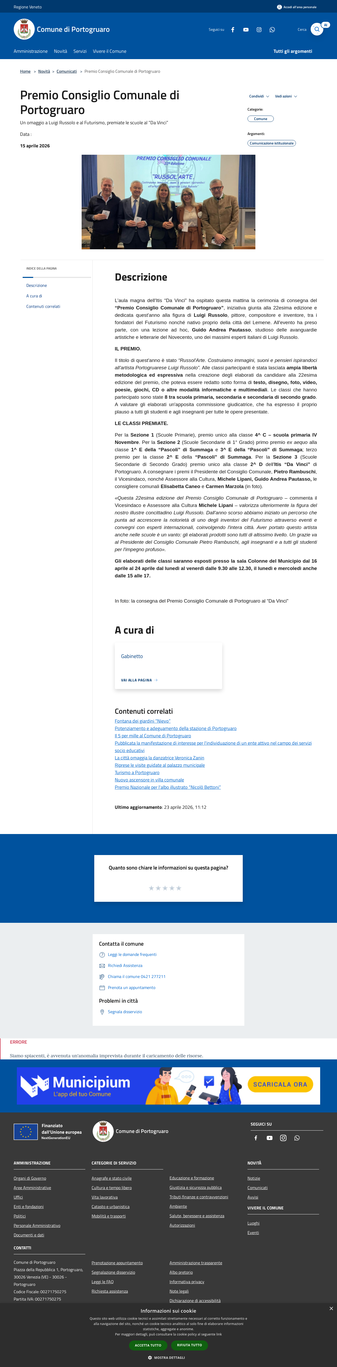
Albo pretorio (181, 1272)
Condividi (260, 96)
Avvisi (252, 1197)
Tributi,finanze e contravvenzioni (199, 1197)
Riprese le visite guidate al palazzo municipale (160, 765)
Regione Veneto (28, 7)
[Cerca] (317, 29)
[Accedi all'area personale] (296, 7)
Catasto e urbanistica (111, 1206)
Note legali (179, 1291)
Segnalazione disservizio (113, 1272)
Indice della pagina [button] (41, 268)
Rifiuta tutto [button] (189, 1345)
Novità (44, 71)
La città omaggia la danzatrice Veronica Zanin (159, 757)
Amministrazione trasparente (196, 1263)
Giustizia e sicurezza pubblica (196, 1187)
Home (25, 71)
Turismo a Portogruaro (137, 772)
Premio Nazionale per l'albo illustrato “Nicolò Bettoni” (168, 787)
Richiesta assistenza (110, 1291)
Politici (20, 1216)
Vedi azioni (287, 96)
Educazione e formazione (192, 1178)
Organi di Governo (30, 1178)
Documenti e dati (29, 1235)
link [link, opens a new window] (219, 1334)
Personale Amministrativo (37, 1225)
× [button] (331, 1309)
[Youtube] (244, 29)
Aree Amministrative (32, 1187)
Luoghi (253, 1223)
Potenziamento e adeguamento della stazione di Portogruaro (176, 728)
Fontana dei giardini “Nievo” (143, 720)
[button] (168, 1357)
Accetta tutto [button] (148, 1345)
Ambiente (178, 1206)
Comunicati (67, 71)
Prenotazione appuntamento (117, 1263)
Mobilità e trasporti (109, 1216)
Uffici (18, 1197)
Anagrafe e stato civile (112, 1178)
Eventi (253, 1232)
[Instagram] (257, 29)
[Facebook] (230, 29)
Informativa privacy (187, 1281)
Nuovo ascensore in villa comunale (149, 779)
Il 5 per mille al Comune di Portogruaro (153, 735)
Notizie (253, 1178)
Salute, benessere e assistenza (197, 1216)
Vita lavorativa (105, 1197)
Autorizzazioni (182, 1225)
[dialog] (168, 1335)
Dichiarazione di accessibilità (195, 1300)
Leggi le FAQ (103, 1281)
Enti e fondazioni (29, 1206)
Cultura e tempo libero (112, 1187)
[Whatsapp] (270, 29)
